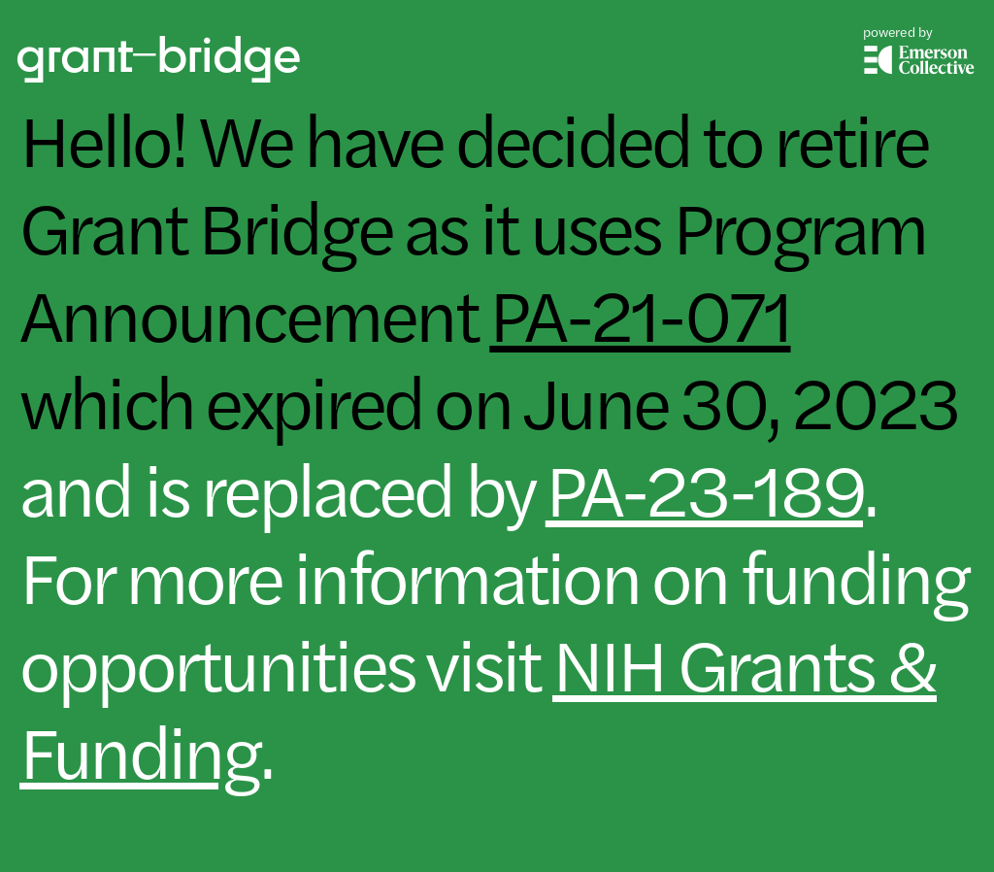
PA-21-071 (639, 311)
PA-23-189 (704, 486)
